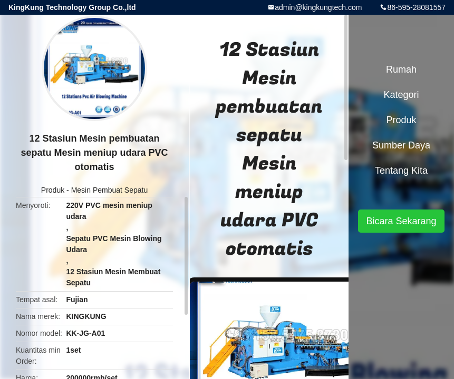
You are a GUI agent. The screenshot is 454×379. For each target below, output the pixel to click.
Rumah (401, 69)
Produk (52, 190)
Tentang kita (401, 170)
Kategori (401, 94)
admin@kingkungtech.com (318, 7)
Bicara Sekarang (401, 221)
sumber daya (401, 145)
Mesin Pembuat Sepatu (109, 190)
